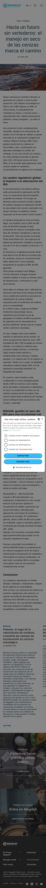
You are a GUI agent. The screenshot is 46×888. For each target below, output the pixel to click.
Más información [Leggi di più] (15, 430)
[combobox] (39, 419)
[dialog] (23, 444)
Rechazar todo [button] (22, 462)
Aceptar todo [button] (23, 456)
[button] (23, 467)
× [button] (42, 419)
